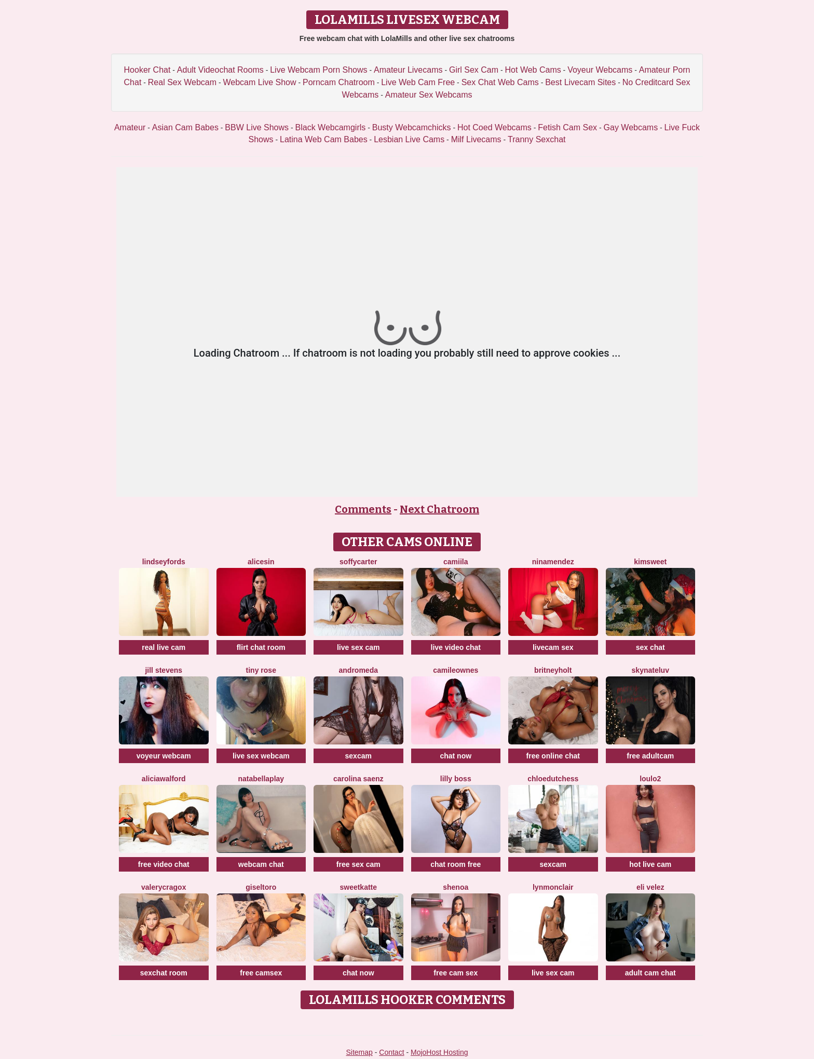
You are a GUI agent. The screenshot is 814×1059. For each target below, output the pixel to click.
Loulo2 (650, 779)
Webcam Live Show (259, 82)
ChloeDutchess (552, 779)
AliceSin (261, 562)
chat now (455, 756)
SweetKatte (358, 887)
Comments (363, 509)
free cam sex (455, 973)
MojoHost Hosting (439, 1052)
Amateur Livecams (408, 69)
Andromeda (358, 670)
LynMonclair (553, 887)
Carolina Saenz (358, 779)
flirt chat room (261, 647)
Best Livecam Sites (580, 82)
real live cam (163, 647)
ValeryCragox (163, 887)
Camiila (455, 562)
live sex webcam (261, 756)
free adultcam (650, 756)
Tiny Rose (261, 670)
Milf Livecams (476, 139)
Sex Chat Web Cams (500, 82)
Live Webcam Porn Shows (318, 69)
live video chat (456, 647)
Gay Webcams (631, 127)
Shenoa (455, 887)
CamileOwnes (455, 670)
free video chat (163, 864)
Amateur (129, 127)
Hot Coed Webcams (494, 127)
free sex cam (358, 864)
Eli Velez (650, 887)
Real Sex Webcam (182, 82)
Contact (391, 1052)
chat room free (455, 864)
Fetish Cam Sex (567, 127)
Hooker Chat (147, 69)
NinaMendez (553, 562)
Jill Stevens (163, 670)
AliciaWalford (164, 779)
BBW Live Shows (257, 127)
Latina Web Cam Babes (324, 139)
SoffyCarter (358, 562)
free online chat (553, 756)
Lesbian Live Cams (409, 139)
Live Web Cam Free (418, 82)
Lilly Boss (455, 779)
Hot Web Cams (533, 69)
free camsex (261, 973)
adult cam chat (650, 973)
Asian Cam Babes (185, 127)
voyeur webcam (164, 756)
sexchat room (163, 973)
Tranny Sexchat (536, 139)
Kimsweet (650, 562)
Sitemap (359, 1052)
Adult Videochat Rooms (220, 69)
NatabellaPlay (261, 779)
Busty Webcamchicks (411, 127)
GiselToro (261, 887)
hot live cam (650, 864)
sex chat (650, 647)
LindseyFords (163, 562)
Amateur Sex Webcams (428, 94)
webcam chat (261, 864)
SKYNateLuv (650, 670)
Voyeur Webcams (599, 69)
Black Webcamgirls (330, 127)
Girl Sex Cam (473, 69)
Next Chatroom (439, 509)
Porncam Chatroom (339, 82)
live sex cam (358, 647)
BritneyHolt (553, 670)
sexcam (358, 756)
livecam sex (553, 647)
